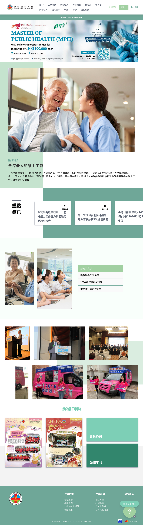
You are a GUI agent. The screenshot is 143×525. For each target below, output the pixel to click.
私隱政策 (68, 509)
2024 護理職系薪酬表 (91, 282)
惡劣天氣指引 (101, 509)
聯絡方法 (99, 499)
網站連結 (99, 502)
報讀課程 (68, 502)
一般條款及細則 (71, 506)
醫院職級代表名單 (89, 275)
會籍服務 (68, 499)
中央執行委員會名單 (90, 289)
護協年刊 (96, 462)
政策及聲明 (100, 506)
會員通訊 (96, 436)
